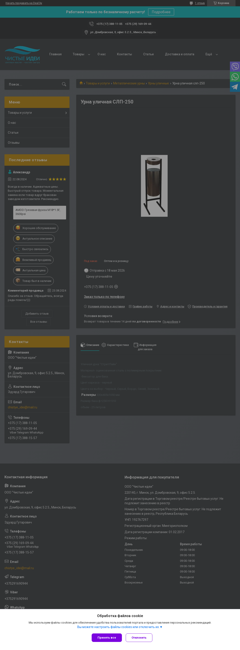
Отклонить (139, 637)
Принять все (106, 637)
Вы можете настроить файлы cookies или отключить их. (118, 627)
